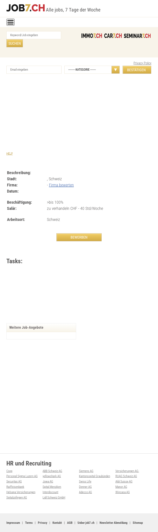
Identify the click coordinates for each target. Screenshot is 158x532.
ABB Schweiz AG (52, 463)
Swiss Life (85, 473)
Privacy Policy (142, 55)
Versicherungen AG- (127, 463)
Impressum (13, 514)
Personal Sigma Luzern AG (22, 468)
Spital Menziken (52, 478)
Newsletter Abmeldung (114, 514)
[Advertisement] (79, 100)
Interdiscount (50, 483)
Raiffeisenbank (15, 478)
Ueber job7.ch (86, 514)
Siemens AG (86, 463)
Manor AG (121, 478)
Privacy (42, 514)
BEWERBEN (79, 229)
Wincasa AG (122, 483)
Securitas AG (14, 473)
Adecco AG (85, 483)
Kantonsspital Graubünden (94, 468)
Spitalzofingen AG (16, 489)
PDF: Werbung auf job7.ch (121, 524)
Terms (29, 514)
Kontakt (57, 514)
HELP (9, 145)
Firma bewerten (61, 176)
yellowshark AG (52, 468)
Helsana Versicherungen (20, 483)
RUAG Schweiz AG (126, 468)
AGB (69, 514)
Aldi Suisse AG (123, 473)
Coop (9, 463)
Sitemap (138, 514)
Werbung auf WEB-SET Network (89, 524)
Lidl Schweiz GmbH (54, 489)
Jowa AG (48, 473)
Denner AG (85, 478)
